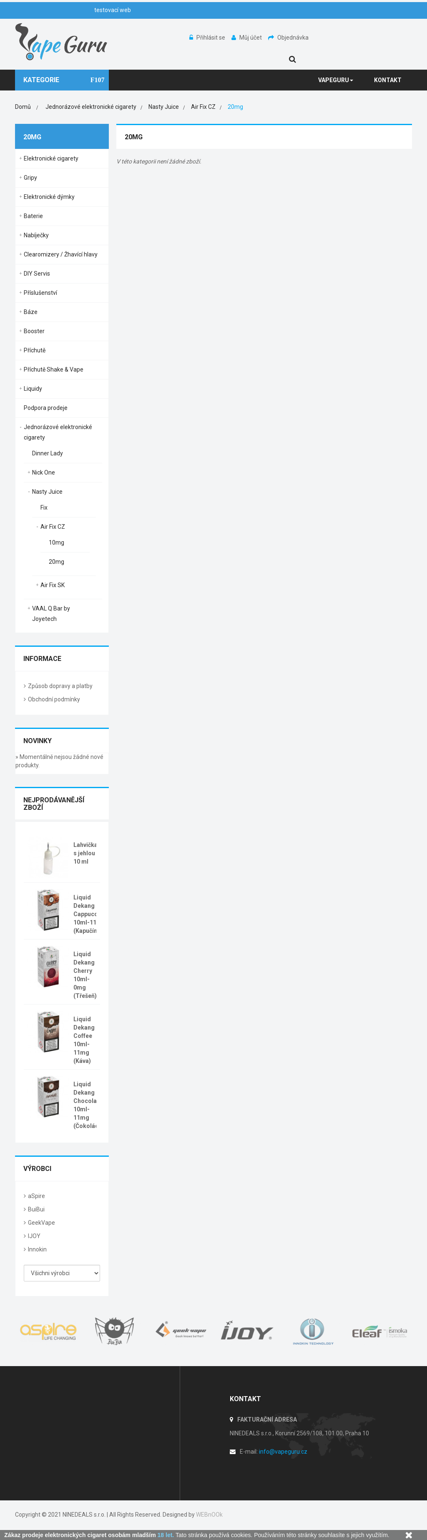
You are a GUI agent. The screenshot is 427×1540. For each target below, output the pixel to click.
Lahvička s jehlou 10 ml (85, 853)
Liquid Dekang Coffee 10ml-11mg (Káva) (84, 1040)
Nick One (43, 472)
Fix (44, 507)
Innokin (37, 1249)
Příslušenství (40, 292)
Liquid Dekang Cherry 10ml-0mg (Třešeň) (85, 975)
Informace (42, 659)
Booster (34, 331)
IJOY (34, 1236)
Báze (31, 312)
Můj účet (247, 37)
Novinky (37, 741)
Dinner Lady (47, 453)
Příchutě (34, 350)
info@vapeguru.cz (283, 1451)
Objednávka (288, 37)
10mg (56, 542)
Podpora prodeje (46, 407)
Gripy (30, 177)
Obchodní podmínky (54, 699)
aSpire (36, 1196)
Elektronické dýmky (49, 196)
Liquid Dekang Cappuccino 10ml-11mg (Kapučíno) (89, 914)
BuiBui (36, 1209)
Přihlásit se (207, 37)
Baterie (33, 216)
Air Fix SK (52, 585)
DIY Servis (37, 273)
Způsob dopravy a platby (60, 686)
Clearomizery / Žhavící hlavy (61, 254)
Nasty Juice (47, 491)
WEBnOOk (209, 1514)
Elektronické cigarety (51, 158)
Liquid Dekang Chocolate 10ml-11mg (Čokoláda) (88, 1105)
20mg (56, 561)
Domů (23, 106)
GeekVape (41, 1222)
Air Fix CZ (52, 526)
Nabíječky (36, 235)
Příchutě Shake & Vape (53, 369)
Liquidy (33, 388)
